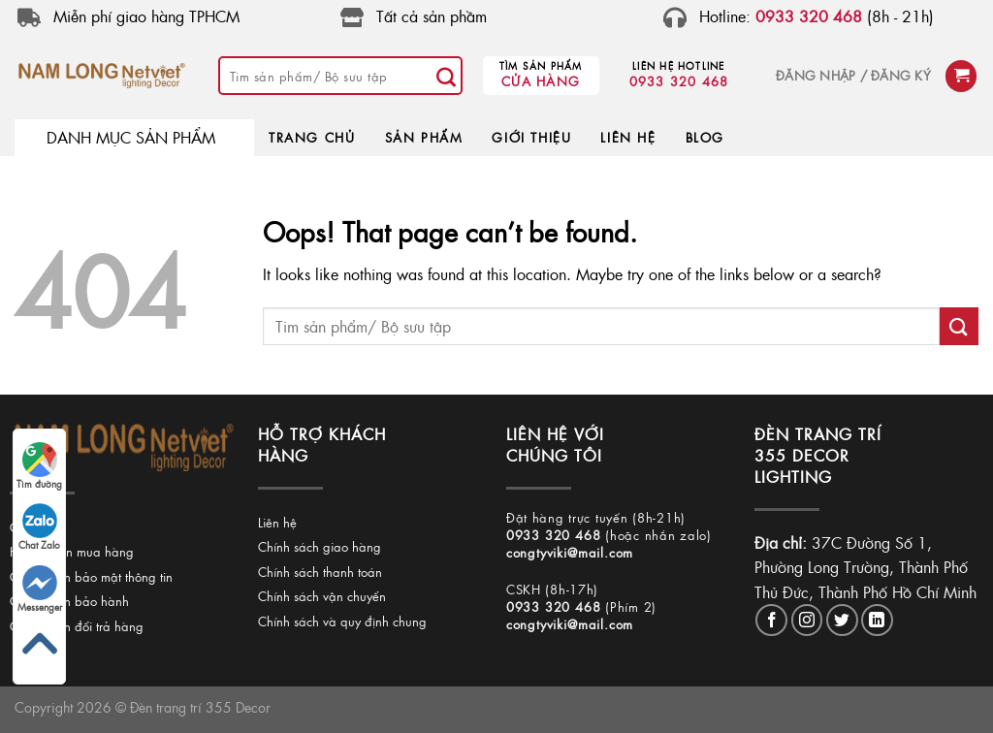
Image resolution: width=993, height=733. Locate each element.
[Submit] (447, 75)
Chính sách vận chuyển (322, 596)
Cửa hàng (540, 81)
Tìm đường (39, 466)
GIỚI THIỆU (531, 137)
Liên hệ (277, 522)
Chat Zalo (39, 527)
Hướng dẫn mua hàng (72, 551)
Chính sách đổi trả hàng (77, 626)
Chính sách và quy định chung (342, 621)
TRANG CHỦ (312, 137)
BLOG (705, 137)
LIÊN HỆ (628, 137)
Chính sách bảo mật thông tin (91, 576)
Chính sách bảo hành (69, 600)
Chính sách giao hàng (319, 546)
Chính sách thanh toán (320, 571)
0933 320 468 (679, 81)
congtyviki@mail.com (569, 552)
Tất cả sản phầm (431, 16)
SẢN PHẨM (424, 137)
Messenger (39, 589)
